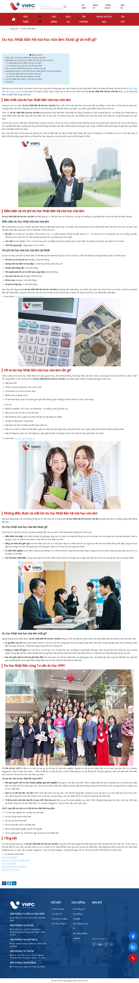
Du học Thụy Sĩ (59, 923)
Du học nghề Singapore (25, 438)
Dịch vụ (68, 19)
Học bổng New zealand (80, 936)
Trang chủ (14, 28)
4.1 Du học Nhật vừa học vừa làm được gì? (23, 73)
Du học (40, 19)
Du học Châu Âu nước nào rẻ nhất (29, 296)
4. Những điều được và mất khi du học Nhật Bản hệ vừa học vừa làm (32, 71)
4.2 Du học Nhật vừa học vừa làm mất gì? (23, 76)
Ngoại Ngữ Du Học (104, 19)
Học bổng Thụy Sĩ (80, 926)
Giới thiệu (25, 19)
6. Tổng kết (8, 82)
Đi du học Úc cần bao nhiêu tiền (15, 860)
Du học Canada (59, 918)
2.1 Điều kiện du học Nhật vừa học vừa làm (24, 63)
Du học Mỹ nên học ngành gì (14, 866)
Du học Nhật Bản (28, 28)
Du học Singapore (9, 857)
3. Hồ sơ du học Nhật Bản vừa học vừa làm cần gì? (25, 68)
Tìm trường (83, 19)
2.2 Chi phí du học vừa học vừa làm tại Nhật (24, 65)
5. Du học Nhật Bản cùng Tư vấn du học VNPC (23, 79)
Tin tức (122, 19)
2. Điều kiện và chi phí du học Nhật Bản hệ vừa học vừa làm (28, 60)
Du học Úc (57, 913)
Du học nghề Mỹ (9, 863)
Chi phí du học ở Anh (10, 869)
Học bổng (54, 19)
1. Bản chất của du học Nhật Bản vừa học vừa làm (25, 57)
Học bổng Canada (77, 916)
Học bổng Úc (79, 909)
